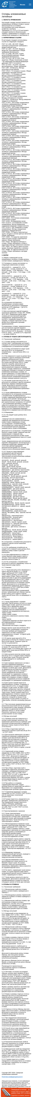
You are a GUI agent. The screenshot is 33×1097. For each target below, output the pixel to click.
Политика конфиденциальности (12, 1077)
